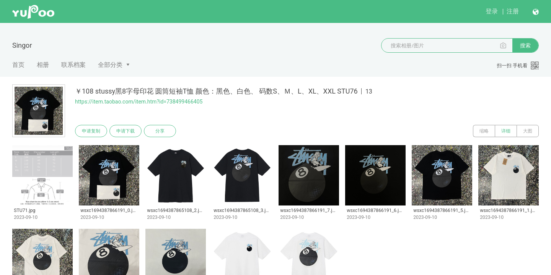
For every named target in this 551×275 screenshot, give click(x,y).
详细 (505, 131)
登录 (492, 11)
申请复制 (91, 131)
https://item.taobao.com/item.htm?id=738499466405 (138, 102)
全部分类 (110, 64)
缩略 (484, 131)
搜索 (525, 45)
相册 (43, 64)
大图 (527, 131)
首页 (18, 64)
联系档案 (73, 64)
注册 (513, 11)
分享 (160, 131)
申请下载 (125, 131)
